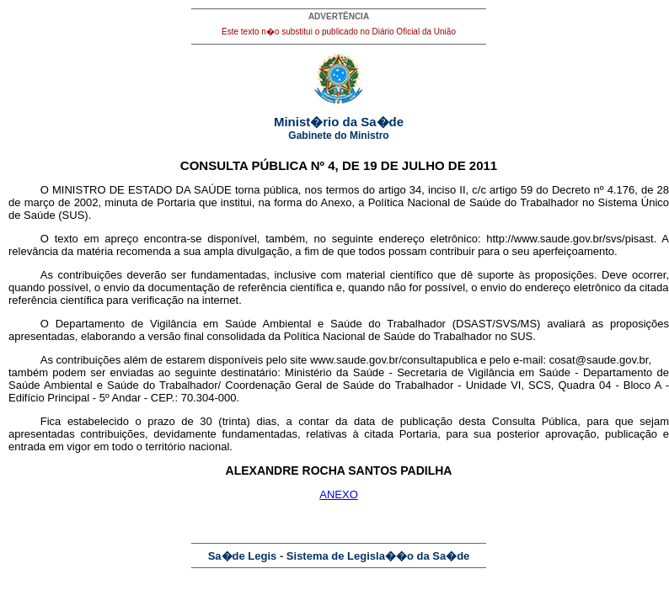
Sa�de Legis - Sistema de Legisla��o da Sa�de (339, 556)
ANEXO (338, 494)
